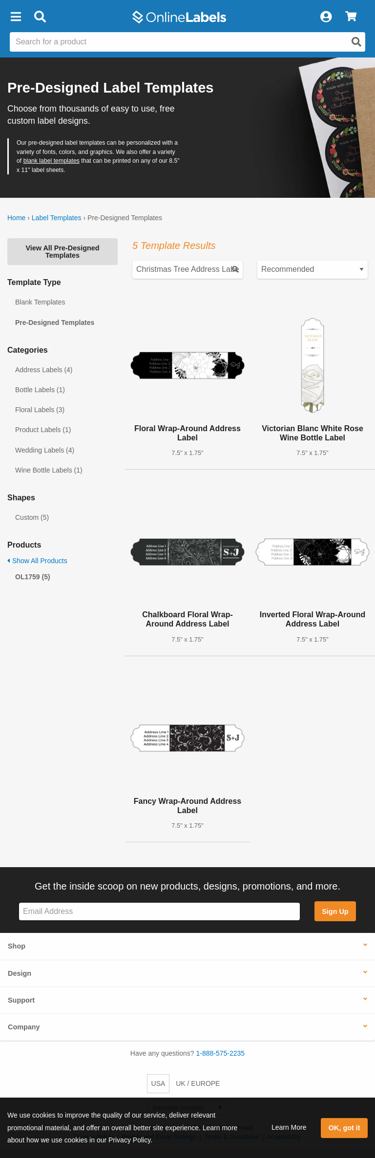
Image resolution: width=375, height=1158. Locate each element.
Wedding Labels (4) (44, 450)
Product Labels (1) (43, 430)
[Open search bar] (39, 17)
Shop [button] (16, 946)
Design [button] (19, 973)
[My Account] (325, 17)
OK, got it (344, 1128)
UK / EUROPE (198, 1083)
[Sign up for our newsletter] (159, 912)
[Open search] (356, 42)
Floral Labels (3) (39, 410)
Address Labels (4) (44, 370)
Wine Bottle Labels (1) (49, 470)
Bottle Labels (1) (40, 390)
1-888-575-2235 (220, 1053)
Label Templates (57, 218)
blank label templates (51, 160)
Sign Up (335, 911)
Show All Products (37, 561)
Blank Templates (40, 302)
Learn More (289, 1127)
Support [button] (21, 1000)
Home (16, 218)
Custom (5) (32, 517)
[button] (15, 17)
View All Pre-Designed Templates (62, 251)
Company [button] (24, 1027)
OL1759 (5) (32, 577)
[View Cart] (351, 17)
